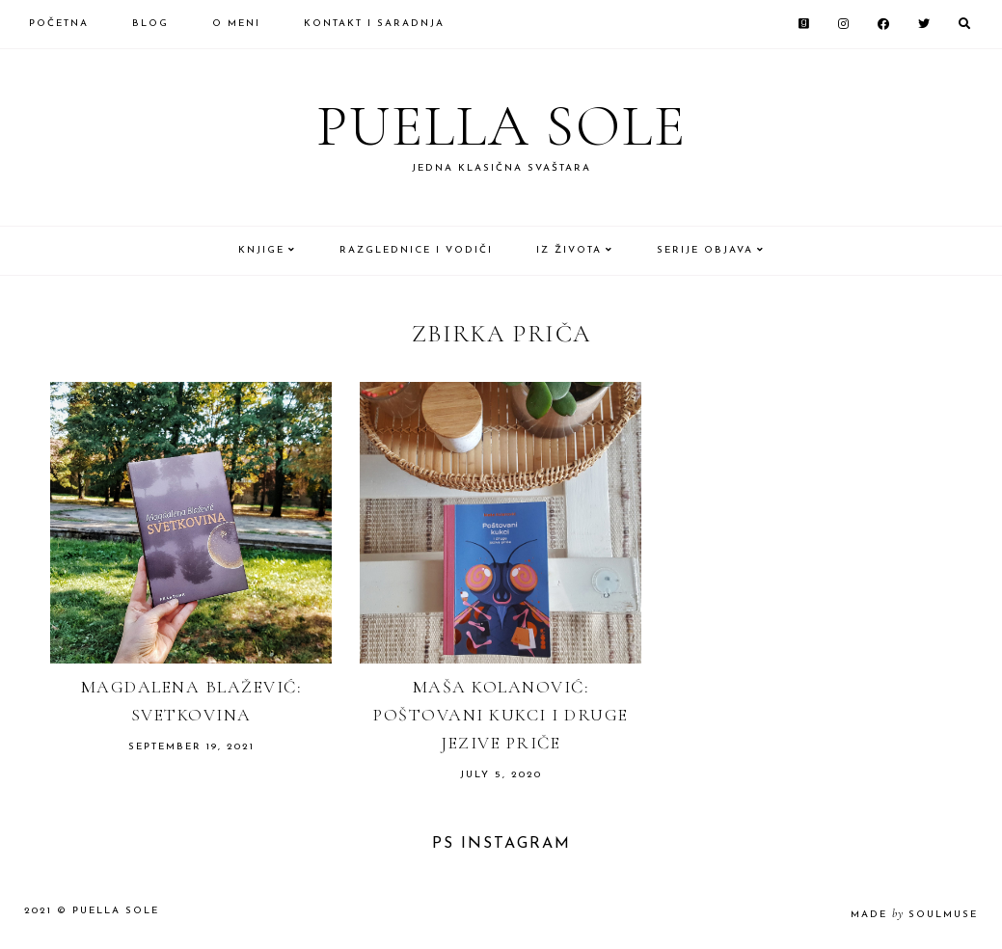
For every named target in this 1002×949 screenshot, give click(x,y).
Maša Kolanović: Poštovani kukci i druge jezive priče (501, 714)
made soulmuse (914, 914)
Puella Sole (501, 126)
